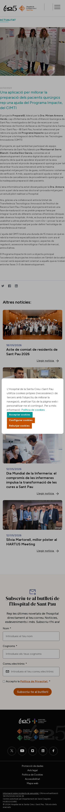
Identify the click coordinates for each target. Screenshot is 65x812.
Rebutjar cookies (19, 425)
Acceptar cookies (19, 414)
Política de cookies (33, 409)
